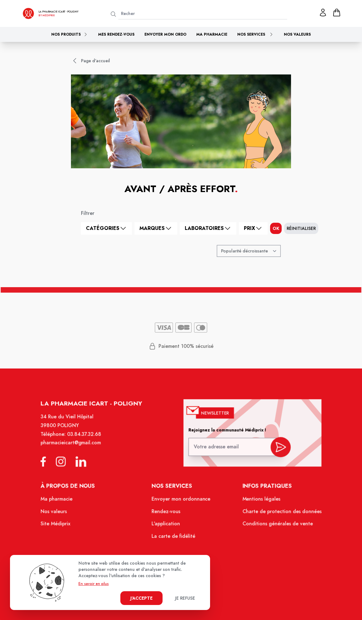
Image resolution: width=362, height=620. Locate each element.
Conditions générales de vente (274, 525)
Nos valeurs (297, 34)
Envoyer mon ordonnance (181, 501)
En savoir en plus (93, 583)
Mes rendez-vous (116, 34)
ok (276, 228)
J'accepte (141, 598)
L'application (166, 525)
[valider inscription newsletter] (278, 449)
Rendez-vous (166, 513)
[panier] (336, 12)
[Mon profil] (323, 12)
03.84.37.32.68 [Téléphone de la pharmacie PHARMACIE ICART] (87, 438)
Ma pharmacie (211, 34)
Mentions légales (258, 501)
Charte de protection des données (278, 513)
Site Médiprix (59, 525)
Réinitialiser (301, 228)
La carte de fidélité (174, 537)
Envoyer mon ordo (165, 34)
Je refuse (185, 598)
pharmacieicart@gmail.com (74, 447)
